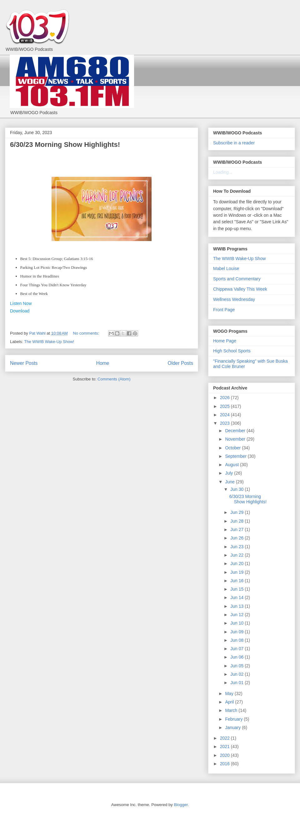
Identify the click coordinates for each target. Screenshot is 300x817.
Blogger (181, 804)
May (229, 693)
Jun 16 (237, 580)
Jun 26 (237, 537)
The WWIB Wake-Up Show (239, 258)
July (229, 473)
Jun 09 (237, 631)
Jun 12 (237, 614)
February (234, 719)
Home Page (224, 340)
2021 (225, 746)
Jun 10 (237, 623)
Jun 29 (237, 512)
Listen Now (21, 303)
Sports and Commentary (237, 278)
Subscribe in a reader (234, 142)
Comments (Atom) (114, 379)
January (233, 727)
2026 (225, 397)
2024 (225, 414)
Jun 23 (237, 546)
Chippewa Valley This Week (240, 289)
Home (102, 363)
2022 (225, 738)
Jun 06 (237, 657)
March (231, 710)
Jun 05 (237, 665)
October (233, 447)
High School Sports (232, 350)
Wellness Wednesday (234, 299)
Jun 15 (237, 589)
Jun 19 (237, 572)
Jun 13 (237, 606)
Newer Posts (24, 363)
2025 (225, 406)
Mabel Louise (226, 268)
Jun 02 (237, 674)
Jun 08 (237, 640)
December (235, 430)
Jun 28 (237, 521)
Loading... (222, 172)
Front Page (224, 309)
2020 (225, 755)
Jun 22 (237, 555)
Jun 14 (237, 597)
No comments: (86, 333)
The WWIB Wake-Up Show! (49, 341)
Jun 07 (237, 648)
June (230, 481)
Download (19, 310)
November (235, 439)
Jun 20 (237, 563)
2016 (225, 763)
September (236, 456)
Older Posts (180, 363)
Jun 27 (237, 529)
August (232, 464)
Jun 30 (237, 489)
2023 (225, 423)
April (230, 701)
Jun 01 (237, 682)
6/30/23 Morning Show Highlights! (65, 144)
